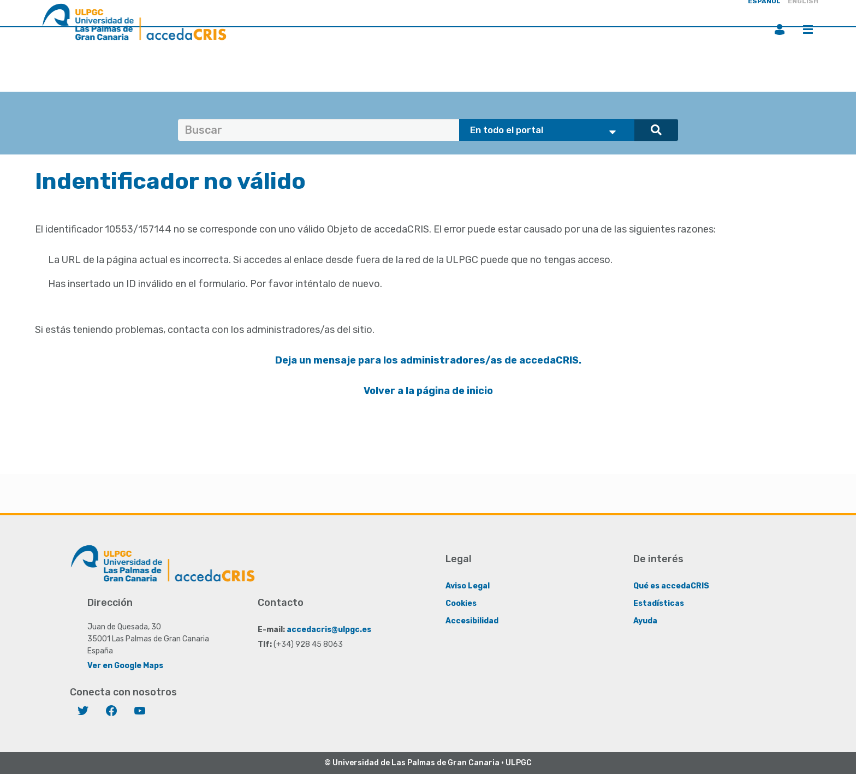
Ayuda (645, 621)
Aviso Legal (467, 586)
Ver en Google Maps (125, 665)
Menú (808, 29)
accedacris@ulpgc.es (329, 629)
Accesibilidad (471, 621)
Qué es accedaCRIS (671, 586)
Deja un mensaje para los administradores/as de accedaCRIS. (428, 360)
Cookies (461, 603)
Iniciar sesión (779, 29)
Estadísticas (658, 603)
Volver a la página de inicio (428, 391)
